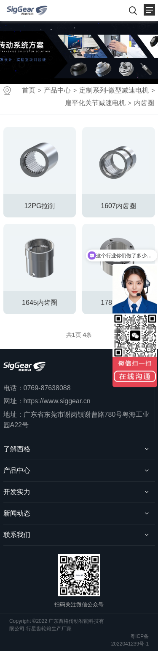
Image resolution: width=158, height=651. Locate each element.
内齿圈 (144, 102)
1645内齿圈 (39, 302)
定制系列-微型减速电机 (114, 90)
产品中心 (57, 90)
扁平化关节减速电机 (95, 102)
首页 (28, 90)
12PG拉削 (39, 205)
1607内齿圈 (118, 205)
